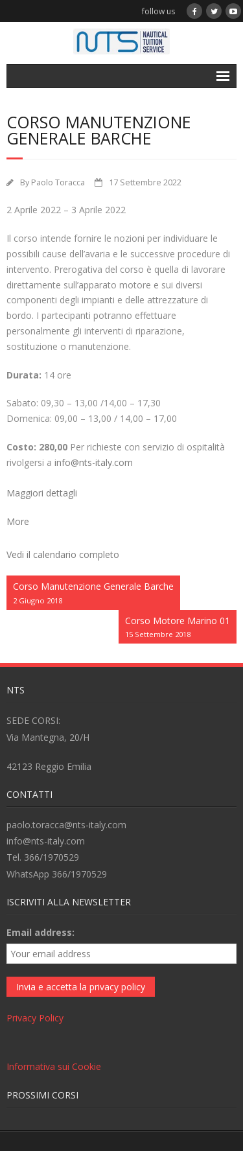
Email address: (40, 932)
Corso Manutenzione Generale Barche (93, 593)
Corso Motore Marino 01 (177, 627)
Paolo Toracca (58, 182)
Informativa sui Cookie (53, 1066)
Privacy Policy (35, 1018)
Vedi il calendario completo (62, 554)
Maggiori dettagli (41, 493)
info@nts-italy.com (93, 462)
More (17, 521)
